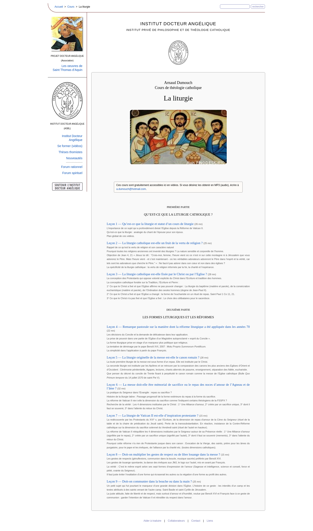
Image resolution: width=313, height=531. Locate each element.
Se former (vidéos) (69, 146)
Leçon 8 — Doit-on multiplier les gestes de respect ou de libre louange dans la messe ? (164, 454)
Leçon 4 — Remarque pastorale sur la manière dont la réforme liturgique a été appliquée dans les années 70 (178, 326)
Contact (195, 520)
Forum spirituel (72, 173)
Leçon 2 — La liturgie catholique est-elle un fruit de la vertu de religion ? (155, 243)
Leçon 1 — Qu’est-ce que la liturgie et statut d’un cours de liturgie (150, 224)
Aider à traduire (152, 520)
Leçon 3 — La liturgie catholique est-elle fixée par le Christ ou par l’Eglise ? (157, 274)
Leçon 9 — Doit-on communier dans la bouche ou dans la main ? (150, 481)
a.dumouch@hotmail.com (131, 189)
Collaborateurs (176, 520)
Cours (70, 6)
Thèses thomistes (70, 152)
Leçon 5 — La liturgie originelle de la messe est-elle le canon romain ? (153, 357)
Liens (210, 520)
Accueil (59, 6)
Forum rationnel (71, 167)
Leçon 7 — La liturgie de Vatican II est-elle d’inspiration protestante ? (153, 415)
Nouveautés (74, 158)
